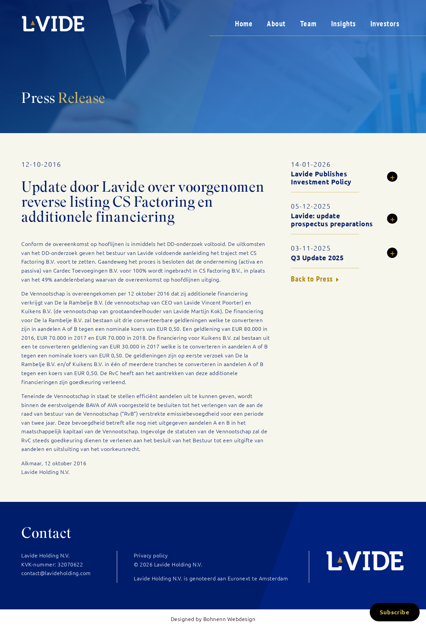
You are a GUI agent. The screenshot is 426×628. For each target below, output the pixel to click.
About (276, 23)
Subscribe (394, 612)
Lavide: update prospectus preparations (332, 219)
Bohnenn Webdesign (229, 618)
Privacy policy (151, 555)
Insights (343, 23)
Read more (396, 178)
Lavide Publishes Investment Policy (321, 177)
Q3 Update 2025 (317, 257)
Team (308, 23)
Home (244, 23)
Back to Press (312, 279)
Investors (385, 23)
